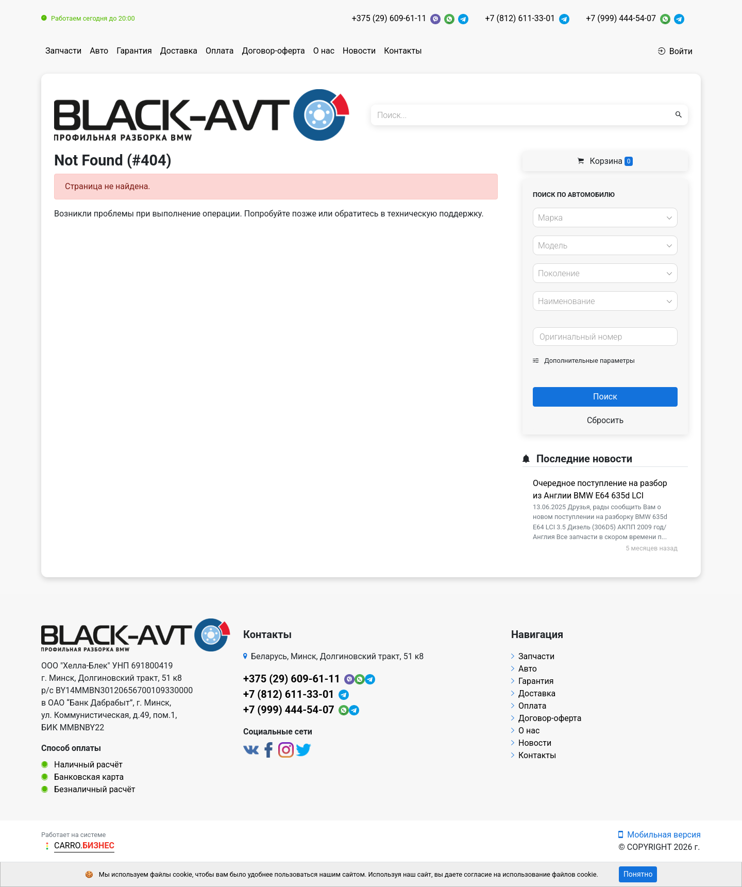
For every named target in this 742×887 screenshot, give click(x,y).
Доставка (178, 51)
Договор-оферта (273, 51)
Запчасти (63, 51)
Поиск (605, 396)
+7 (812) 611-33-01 (520, 18)
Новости (359, 51)
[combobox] (605, 217)
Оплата (219, 51)
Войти (675, 51)
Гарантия (134, 51)
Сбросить (605, 420)
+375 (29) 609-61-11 (389, 18)
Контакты (402, 51)
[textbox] (602, 218)
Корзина (605, 161)
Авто (99, 51)
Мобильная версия (659, 835)
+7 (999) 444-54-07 (621, 18)
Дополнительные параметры (584, 360)
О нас (323, 51)
